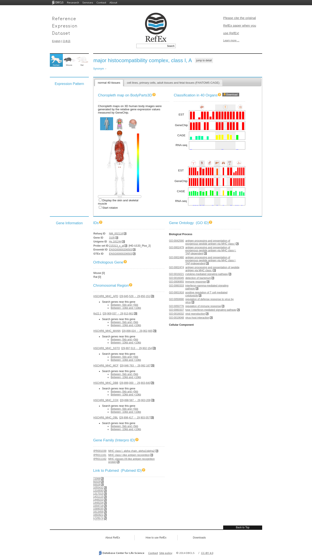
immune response (195, 281)
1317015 (98, 493)
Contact (101, 2)
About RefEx (112, 537)
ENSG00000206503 (120, 249)
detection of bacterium (198, 278)
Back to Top (242, 527)
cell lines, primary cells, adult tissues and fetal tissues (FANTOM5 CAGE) (173, 82)
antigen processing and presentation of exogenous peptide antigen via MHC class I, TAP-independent (210, 260)
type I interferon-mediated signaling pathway (210, 309)
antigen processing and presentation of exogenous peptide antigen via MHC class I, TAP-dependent (210, 250)
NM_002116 (116, 233)
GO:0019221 (176, 274)
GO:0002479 (176, 247)
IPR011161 (99, 455)
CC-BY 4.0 (207, 553)
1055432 (98, 487)
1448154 (98, 502)
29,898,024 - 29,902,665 (137, 330)
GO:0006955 (176, 281)
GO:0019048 (176, 317)
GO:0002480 (176, 257)
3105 (112, 237)
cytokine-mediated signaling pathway (206, 274)
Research (73, 2)
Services (87, 2)
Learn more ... (231, 40)
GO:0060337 (176, 309)
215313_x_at (116, 245)
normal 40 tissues (109, 82)
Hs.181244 (115, 241)
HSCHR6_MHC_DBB (105, 382)
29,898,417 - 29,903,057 (135, 417)
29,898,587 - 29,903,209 (135, 400)
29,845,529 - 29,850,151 (135, 296)
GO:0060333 (176, 285)
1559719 (98, 505)
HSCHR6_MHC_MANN (106, 330)
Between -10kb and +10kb (126, 307)
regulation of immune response (203, 306)
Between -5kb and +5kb (124, 304)
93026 (96, 484)
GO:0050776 (176, 306)
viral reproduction (195, 313)
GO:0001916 (176, 292)
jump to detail (204, 60)
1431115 (98, 496)
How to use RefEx (156, 537)
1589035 (98, 508)
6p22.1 (97, 313)
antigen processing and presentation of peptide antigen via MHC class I (212, 269)
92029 (96, 481)
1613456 (98, 511)
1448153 (98, 499)
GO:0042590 (176, 240)
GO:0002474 (176, 267)
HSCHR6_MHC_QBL (105, 417)
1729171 (98, 517)
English (56, 41)
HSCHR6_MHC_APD (105, 296)
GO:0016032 (176, 313)
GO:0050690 (176, 299)
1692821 (98, 514)
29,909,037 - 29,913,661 (118, 313)
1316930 (98, 490)
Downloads (199, 537)
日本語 (66, 41)
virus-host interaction (197, 317)
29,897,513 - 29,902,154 (137, 348)
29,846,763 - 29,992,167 (135, 365)
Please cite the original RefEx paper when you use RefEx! (239, 25)
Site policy (165, 553)
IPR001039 (99, 450)
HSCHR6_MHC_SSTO (106, 348)
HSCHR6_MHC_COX (106, 400)
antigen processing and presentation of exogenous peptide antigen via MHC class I (210, 242)
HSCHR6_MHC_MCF (106, 365)
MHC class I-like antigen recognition (129, 455)
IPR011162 (99, 458)
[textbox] (151, 46)
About (113, 2)
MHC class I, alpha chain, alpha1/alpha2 (131, 450)
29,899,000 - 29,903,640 (135, 382)
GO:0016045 (176, 278)
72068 (96, 478)
